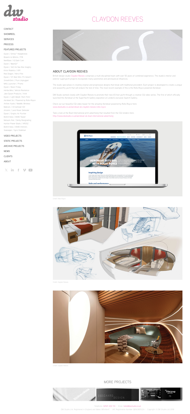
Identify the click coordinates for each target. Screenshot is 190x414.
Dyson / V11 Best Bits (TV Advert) (17, 77)
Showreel (9, 34)
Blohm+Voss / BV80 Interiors (15, 127)
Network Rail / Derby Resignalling (17, 120)
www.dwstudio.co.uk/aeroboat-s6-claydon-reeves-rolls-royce (79, 106)
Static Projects (13, 140)
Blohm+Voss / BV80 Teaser (15, 117)
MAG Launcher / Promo (13, 83)
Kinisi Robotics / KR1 (12, 70)
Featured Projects (15, 49)
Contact (8, 28)
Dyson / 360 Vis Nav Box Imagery (17, 67)
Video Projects (12, 135)
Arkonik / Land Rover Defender (16, 110)
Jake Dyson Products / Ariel (15, 93)
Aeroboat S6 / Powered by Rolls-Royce (19, 100)
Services (9, 39)
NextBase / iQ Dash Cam (14, 60)
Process (8, 44)
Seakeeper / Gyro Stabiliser (15, 130)
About (7, 161)
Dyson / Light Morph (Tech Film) (17, 97)
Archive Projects (14, 146)
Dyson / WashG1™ (11, 63)
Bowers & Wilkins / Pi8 (13, 57)
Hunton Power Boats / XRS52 (16, 123)
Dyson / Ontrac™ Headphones (15, 54)
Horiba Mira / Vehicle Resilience (16, 90)
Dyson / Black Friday (12, 87)
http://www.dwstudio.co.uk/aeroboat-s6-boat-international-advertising (83, 116)
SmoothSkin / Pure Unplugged (16, 80)
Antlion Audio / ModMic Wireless (17, 103)
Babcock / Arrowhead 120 (14, 107)
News (7, 151)
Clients (8, 156)
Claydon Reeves (78, 75)
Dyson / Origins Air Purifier (15, 113)
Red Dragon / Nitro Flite (13, 73)
